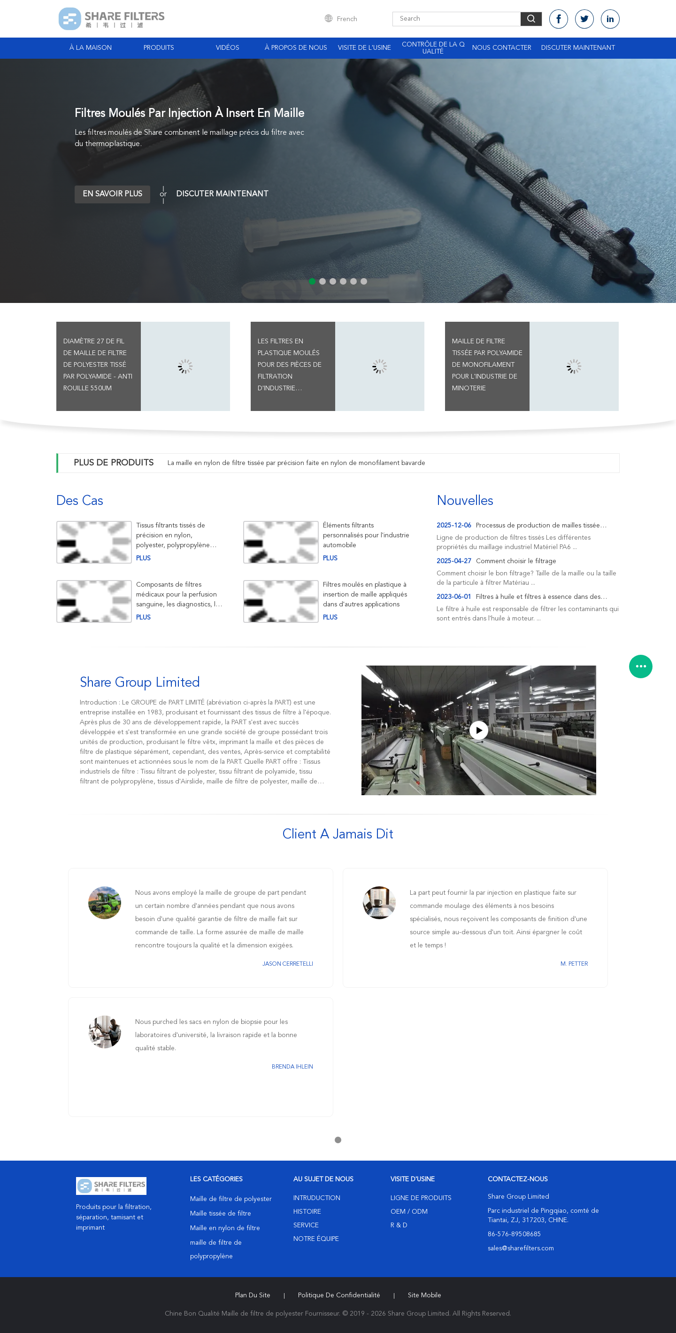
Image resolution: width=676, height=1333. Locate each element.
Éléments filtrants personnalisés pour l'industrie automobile (366, 535)
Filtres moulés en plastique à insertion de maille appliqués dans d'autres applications (365, 594)
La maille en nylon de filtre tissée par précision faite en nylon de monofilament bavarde (296, 463)
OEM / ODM (409, 1212)
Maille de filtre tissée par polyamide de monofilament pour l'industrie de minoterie (487, 365)
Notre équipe (316, 1239)
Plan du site (252, 1295)
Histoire (307, 1212)
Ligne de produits (421, 1198)
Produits (159, 48)
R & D (399, 1225)
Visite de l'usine (364, 48)
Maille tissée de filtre (220, 1213)
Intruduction (316, 1198)
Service (306, 1225)
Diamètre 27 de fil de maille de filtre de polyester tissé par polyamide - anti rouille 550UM (97, 365)
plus (143, 558)
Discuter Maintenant (578, 48)
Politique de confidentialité (339, 1295)
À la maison (90, 48)
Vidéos (227, 48)
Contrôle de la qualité (433, 48)
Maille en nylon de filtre (225, 1228)
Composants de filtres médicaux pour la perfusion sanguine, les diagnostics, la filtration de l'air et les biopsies (177, 594)
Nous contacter (501, 48)
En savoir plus (112, 194)
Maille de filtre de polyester (231, 1199)
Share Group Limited (140, 683)
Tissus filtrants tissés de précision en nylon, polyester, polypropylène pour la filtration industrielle (177, 535)
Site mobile (424, 1295)
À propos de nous (296, 48)
